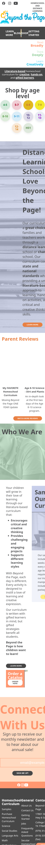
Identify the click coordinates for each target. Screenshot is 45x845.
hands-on (36, 74)
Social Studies (9, 830)
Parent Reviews (20, 339)
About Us (26, 805)
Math (5, 840)
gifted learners (24, 77)
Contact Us (27, 810)
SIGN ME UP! (23, 773)
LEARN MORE (10, 33)
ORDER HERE (15, 682)
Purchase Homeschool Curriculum (9, 817)
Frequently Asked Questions (27, 832)
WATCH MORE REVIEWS (28, 418)
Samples (6, 809)
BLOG (17, 33)
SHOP (25, 33)
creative (24, 74)
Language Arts (10, 835)
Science (6, 826)
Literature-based (15, 71)
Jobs (23, 823)
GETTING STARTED (33, 33)
